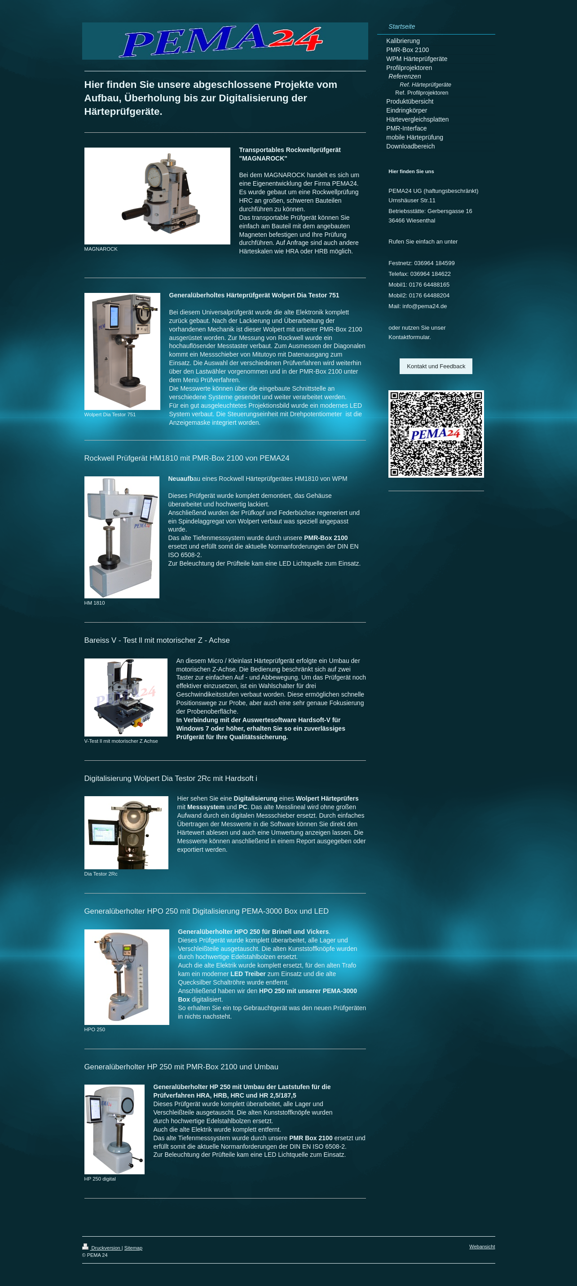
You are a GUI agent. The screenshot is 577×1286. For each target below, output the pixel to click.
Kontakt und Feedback (436, 366)
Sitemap (133, 1248)
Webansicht (482, 1246)
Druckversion (102, 1248)
